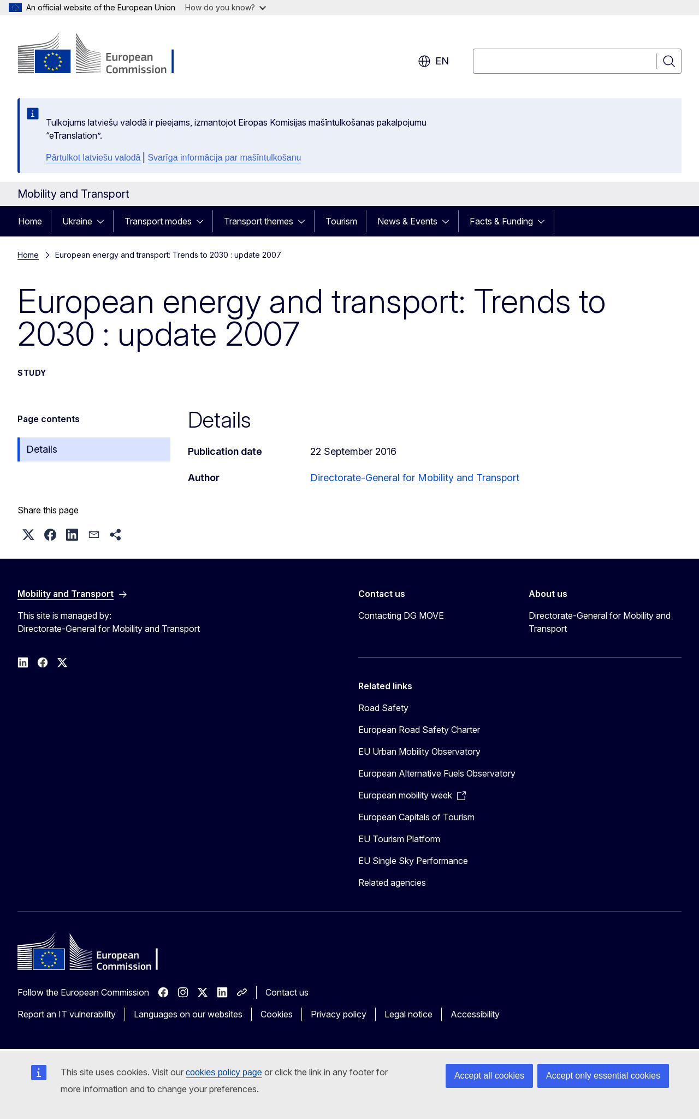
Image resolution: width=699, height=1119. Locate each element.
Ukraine (77, 221)
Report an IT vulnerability (66, 1014)
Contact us (287, 992)
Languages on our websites (188, 1014)
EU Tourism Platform (399, 838)
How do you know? (225, 7)
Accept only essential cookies (603, 1075)
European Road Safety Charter (419, 729)
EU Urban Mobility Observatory (419, 751)
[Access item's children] (103, 221)
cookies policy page (224, 1072)
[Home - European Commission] (105, 54)
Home (30, 221)
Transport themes (258, 221)
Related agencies (392, 882)
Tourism (341, 221)
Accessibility (475, 1014)
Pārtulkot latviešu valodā (93, 157)
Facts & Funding (501, 221)
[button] (28, 534)
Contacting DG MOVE (401, 615)
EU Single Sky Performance (413, 860)
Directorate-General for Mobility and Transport (414, 477)
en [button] (433, 61)
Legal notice (408, 1014)
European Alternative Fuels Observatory (437, 773)
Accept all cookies (489, 1075)
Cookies (276, 1014)
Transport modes (158, 221)
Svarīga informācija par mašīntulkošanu (224, 157)
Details (41, 449)
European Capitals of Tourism (416, 817)
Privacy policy (338, 1014)
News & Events (407, 221)
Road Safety (383, 707)
